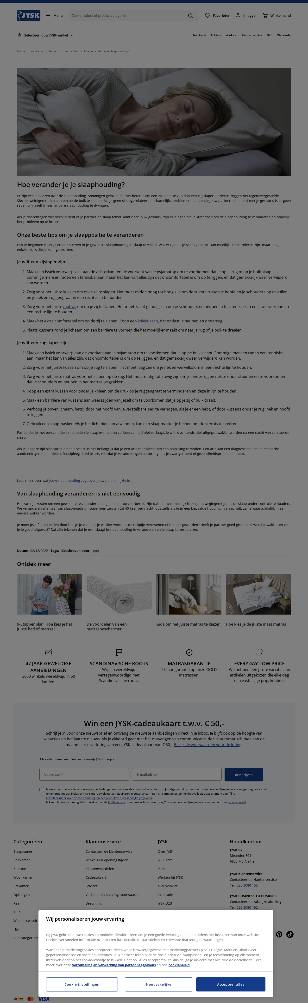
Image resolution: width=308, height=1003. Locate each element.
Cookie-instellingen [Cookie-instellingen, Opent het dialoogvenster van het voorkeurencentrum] (81, 984)
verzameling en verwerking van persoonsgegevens (114, 965)
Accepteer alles (231, 984)
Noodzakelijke (158, 984)
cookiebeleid (179, 965)
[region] (155, 953)
